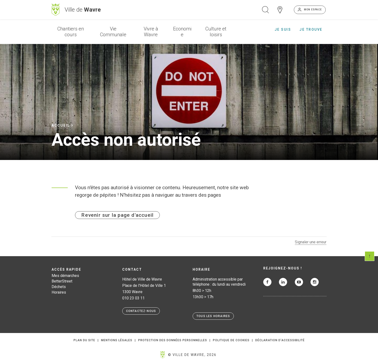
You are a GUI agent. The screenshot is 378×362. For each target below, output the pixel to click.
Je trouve (311, 29)
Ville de (83, 9)
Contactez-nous (141, 311)
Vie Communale (113, 31)
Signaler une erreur (310, 242)
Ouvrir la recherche (265, 9)
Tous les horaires (213, 316)
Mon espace (313, 9)
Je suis (283, 29)
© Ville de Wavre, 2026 (192, 355)
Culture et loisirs (215, 31)
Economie (182, 31)
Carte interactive (280, 9)
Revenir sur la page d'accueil (117, 215)
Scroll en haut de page (369, 256)
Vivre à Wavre (151, 31)
